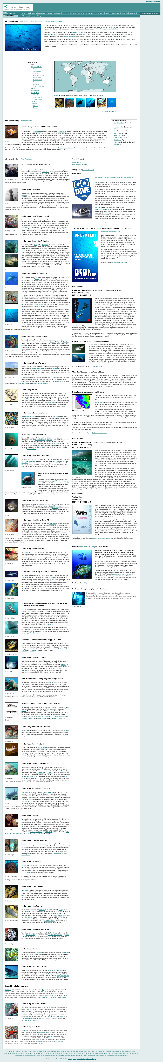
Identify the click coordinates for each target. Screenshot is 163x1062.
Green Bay (117, 135)
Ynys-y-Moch (40, 833)
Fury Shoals (37, 71)
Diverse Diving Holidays (79, 164)
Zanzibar (64, 952)
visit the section (38, 304)
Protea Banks (37, 97)
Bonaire (29, 1009)
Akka (62, 830)
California (110, 107)
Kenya (33, 88)
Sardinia (116, 144)
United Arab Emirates (30, 1020)
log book (67, 13)
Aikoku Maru (37, 716)
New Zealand (62, 131)
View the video (34, 633)
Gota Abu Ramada (49, 920)
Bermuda (24, 195)
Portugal (24, 227)
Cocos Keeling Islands (40, 383)
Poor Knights (37, 131)
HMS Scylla (48, 832)
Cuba (88, 107)
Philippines (45, 245)
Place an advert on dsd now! (151, 13)
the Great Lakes (30, 461)
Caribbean (42, 844)
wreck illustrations (112, 29)
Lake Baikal (45, 172)
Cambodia (66, 730)
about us (73, 13)
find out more (48, 624)
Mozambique (35, 90)
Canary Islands (41, 447)
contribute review (58, 13)
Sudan (33, 101)
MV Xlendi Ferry (29, 399)
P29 (65, 397)
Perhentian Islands (30, 416)
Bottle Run (117, 142)
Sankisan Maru (26, 718)
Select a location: (9, 15)
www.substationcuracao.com (122, 574)
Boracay (24, 650)
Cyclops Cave (118, 137)
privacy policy (72, 1059)
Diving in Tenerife (77, 162)
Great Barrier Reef (43, 1032)
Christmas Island (22, 383)
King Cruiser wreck (63, 975)
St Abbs (63, 665)
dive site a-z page (77, 32)
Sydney (39, 1041)
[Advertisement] (130, 7)
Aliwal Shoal (37, 95)
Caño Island (25, 792)
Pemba (35, 108)
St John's (36, 84)
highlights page (48, 34)
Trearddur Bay (30, 833)
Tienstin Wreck (56, 718)
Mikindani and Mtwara (38, 368)
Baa (62, 1016)
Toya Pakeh (45, 997)
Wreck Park (117, 133)
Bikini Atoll (68, 107)
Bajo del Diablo (26, 801)
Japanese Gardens (59, 853)
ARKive (91, 344)
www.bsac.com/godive (102, 209)
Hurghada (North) (38, 75)
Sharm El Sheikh (38, 86)
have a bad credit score (65, 148)
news (28, 13)
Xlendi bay (51, 402)
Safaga (35, 82)
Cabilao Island (62, 649)
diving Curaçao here (90, 583)
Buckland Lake (118, 127)
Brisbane (55, 508)
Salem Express (62, 915)
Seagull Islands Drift (19, 833)
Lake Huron (56, 461)
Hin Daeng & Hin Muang (53, 974)
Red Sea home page (30, 776)
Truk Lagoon (58, 107)
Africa (32, 64)
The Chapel (117, 140)
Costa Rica (47, 792)
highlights (34, 13)
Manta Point (53, 997)
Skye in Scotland (42, 747)
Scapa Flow (55, 443)
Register (97, 207)
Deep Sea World (119, 123)
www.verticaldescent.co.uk (100, 538)
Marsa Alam (37, 77)
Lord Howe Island (57, 1041)
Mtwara (35, 106)
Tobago (24, 844)
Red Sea (99, 107)
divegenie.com (99, 402)
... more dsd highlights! (109, 111)
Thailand (49, 440)
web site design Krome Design (86, 1059)
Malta (52, 1018)
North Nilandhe (26, 1018)
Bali (43, 990)
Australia (59, 381)
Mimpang (63, 997)
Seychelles (27, 552)
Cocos (37, 279)
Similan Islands (40, 440)
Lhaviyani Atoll (54, 481)
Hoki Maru (55, 716)
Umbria (52, 579)
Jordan (52, 342)
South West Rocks (59, 506)
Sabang (32, 650)
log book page (70, 36)
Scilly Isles (52, 523)
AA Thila (51, 935)
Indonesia (8, 990)
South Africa (35, 93)
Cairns (50, 1036)
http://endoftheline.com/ (119, 262)
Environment (95, 366)
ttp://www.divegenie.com (99, 433)
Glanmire (24, 670)
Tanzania (34, 103)
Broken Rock (58, 935)
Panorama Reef (64, 919)
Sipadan (78, 107)
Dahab (35, 69)
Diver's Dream (26, 855)
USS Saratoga (26, 872)
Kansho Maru (63, 716)
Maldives (66, 481)
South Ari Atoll (30, 935)
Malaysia (57, 416)
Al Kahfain (27, 917)
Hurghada (36, 73)
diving (11, 9)
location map (11, 13)
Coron (35, 245)
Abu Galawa (42, 718)
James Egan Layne (36, 832)
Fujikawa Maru (46, 716)
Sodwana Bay (37, 99)
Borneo (51, 682)
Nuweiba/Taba (37, 80)
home (23, 13)
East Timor (117, 131)
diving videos (100, 29)
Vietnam (26, 732)
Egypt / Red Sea (36, 67)
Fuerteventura (31, 449)
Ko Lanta (51, 970)
